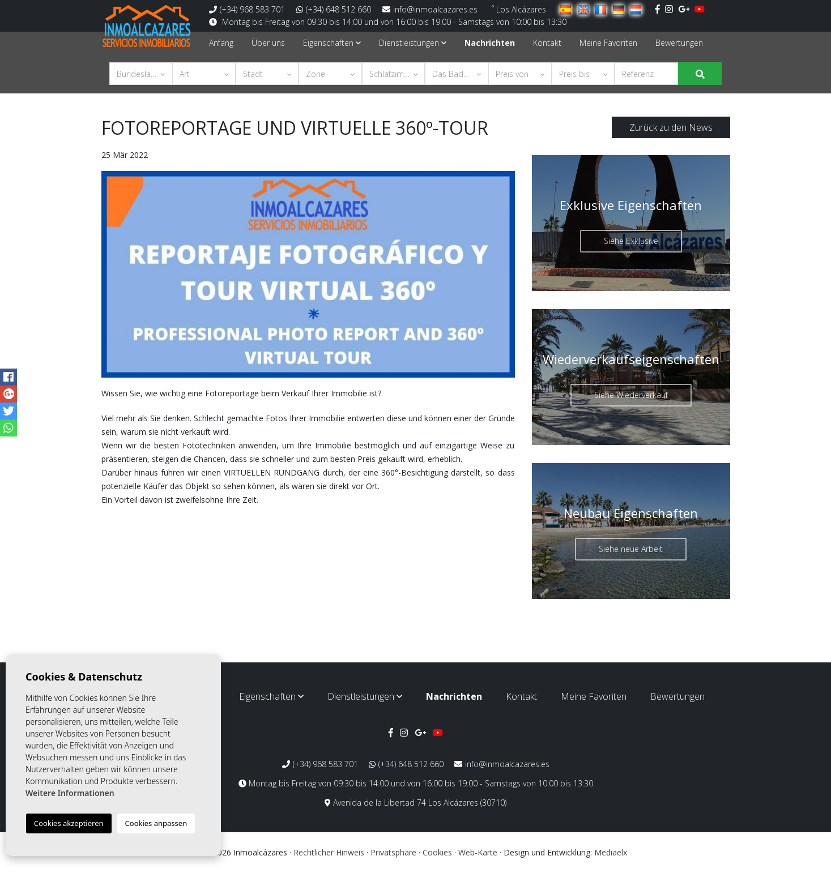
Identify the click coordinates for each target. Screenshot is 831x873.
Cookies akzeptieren (69, 823)
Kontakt (547, 42)
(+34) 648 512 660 (333, 9)
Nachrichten (489, 42)
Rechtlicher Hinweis (328, 852)
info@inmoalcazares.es (430, 9)
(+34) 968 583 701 (247, 9)
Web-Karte (477, 852)
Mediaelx (610, 852)
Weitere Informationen (69, 793)
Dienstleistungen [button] (412, 42)
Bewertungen (679, 42)
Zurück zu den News (671, 127)
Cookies (437, 852)
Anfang (221, 42)
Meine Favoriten (608, 42)
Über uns (268, 42)
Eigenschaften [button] (332, 42)
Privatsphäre (393, 852)
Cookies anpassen (156, 823)
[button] (141, 73)
